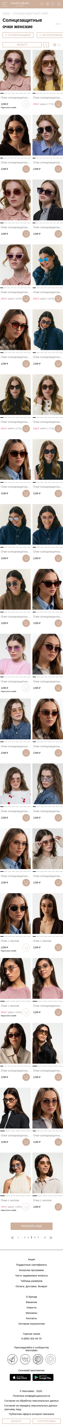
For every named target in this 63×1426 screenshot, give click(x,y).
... (21, 1237)
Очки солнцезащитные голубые (48, 811)
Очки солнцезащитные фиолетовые (48, 876)
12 (45, 1237)
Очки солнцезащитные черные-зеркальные (16, 1135)
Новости (31, 1307)
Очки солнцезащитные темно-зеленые (16, 616)
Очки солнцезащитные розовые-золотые (16, 811)
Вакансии (31, 1302)
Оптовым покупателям (31, 1323)
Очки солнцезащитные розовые (16, 292)
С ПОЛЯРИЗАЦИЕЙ (18, 35)
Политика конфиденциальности (31, 1395)
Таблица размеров (32, 1280)
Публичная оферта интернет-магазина (31, 1414)
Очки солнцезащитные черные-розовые (16, 97)
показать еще (31, 1226)
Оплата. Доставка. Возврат (31, 1286)
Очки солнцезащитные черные (48, 227)
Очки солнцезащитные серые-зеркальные (16, 551)
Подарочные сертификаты (31, 1264)
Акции (31, 1259)
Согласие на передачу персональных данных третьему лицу (30, 1407)
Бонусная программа (31, 1270)
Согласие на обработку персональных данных (31, 1400)
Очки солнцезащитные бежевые (48, 97)
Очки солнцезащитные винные (16, 227)
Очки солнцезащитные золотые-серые (48, 551)
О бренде (31, 1296)
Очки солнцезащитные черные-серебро (48, 162)
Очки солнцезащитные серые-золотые (16, 876)
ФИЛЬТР (22, 44)
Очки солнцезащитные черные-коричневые (48, 1070)
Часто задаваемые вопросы (31, 1275)
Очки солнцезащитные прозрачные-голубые (48, 292)
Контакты (31, 1318)
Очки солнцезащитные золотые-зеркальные (48, 1005)
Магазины (31, 1312)
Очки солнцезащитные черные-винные (16, 1070)
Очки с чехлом (10, 940)
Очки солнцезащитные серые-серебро (48, 357)
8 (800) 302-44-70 (31, 1338)
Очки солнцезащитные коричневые (16, 162)
